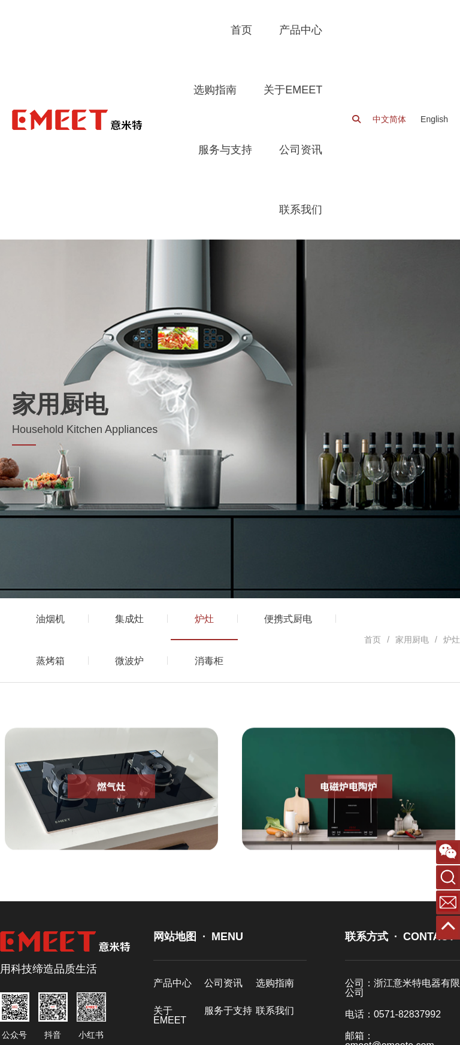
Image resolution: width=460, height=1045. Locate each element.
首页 (372, 639)
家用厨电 (412, 639)
